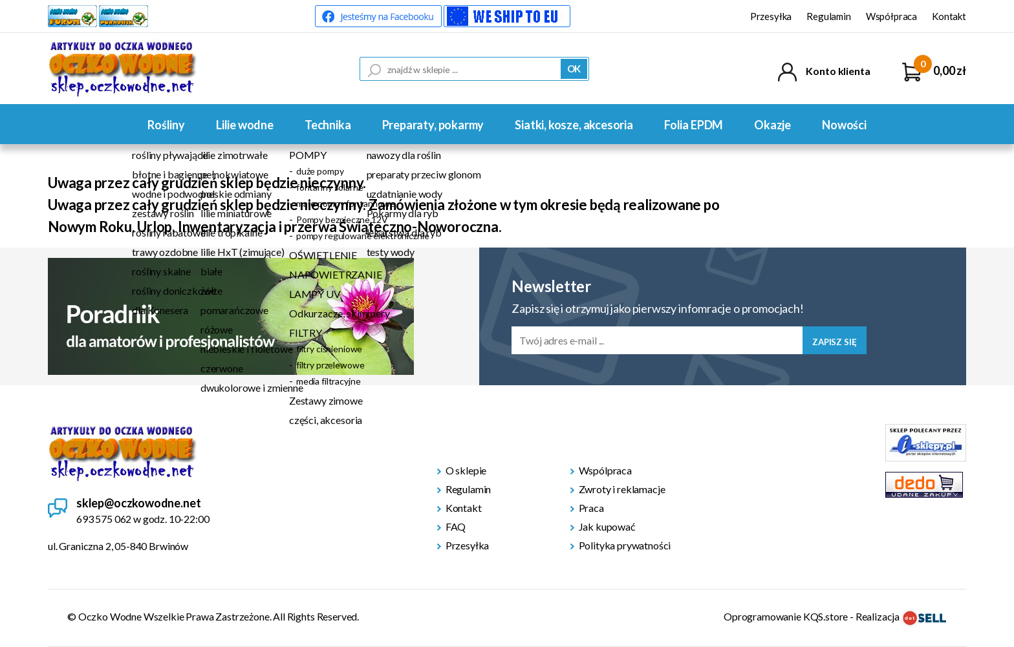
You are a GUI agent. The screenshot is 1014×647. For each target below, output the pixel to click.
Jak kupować (607, 526)
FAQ (456, 526)
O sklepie (466, 470)
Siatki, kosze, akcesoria (574, 125)
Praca (591, 508)
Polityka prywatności (625, 545)
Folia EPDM (693, 125)
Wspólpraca (605, 470)
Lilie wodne (245, 125)
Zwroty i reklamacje (622, 489)
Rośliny (166, 125)
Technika (328, 125)
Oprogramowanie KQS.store (786, 616)
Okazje (772, 125)
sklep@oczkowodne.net (138, 503)
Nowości (844, 125)
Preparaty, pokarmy (433, 125)
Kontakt (949, 16)
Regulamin (828, 16)
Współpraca (892, 16)
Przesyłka (771, 16)
